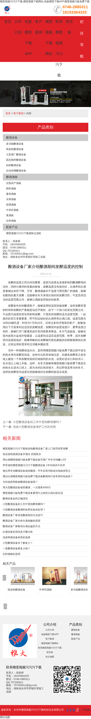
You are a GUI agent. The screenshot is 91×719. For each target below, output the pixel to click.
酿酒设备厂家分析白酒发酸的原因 (21, 520)
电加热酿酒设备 (15, 149)
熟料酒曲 (11, 188)
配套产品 (12, 227)
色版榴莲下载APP (49, 634)
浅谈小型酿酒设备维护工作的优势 (34, 426)
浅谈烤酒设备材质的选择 (16, 537)
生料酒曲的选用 (11, 554)
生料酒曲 (11, 220)
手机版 (86, 709)
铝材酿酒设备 (13, 165)
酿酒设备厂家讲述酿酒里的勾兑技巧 (23, 515)
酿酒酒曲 (12, 176)
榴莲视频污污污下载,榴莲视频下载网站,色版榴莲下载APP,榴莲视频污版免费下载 (45, 1)
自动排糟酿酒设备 (16, 170)
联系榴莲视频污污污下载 (50, 648)
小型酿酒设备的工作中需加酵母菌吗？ (24, 504)
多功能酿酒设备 (15, 143)
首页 (7, 21)
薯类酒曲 (11, 193)
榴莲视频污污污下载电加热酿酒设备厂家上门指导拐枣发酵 (35, 448)
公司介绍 (50, 630)
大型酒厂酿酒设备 (16, 154)
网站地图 (5, 717)
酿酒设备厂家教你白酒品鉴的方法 (21, 526)
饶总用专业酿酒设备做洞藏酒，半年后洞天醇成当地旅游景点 (36, 470)
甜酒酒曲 (11, 204)
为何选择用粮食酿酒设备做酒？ (20, 481)
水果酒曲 (11, 199)
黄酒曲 (10, 215)
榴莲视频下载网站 (49, 643)
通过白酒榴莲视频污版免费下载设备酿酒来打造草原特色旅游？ (38, 476)
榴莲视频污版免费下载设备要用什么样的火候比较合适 (33, 493)
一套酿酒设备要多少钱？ (16, 548)
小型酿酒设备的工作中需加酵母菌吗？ (37, 421)
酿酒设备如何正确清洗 (15, 498)
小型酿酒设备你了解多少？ (18, 542)
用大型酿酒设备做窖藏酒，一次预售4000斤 (27, 487)
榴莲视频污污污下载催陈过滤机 (23, 233)
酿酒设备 (12, 137)
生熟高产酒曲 (13, 183)
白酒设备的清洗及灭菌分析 (18, 531)
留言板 (50, 652)
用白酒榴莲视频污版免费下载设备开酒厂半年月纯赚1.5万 (34, 459)
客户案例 (18, 113)
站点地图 (50, 656)
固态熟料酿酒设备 (16, 159)
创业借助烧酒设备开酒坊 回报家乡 (22, 454)
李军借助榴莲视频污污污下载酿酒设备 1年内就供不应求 (34, 465)
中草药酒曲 (12, 210)
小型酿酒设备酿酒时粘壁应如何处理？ (24, 509)
